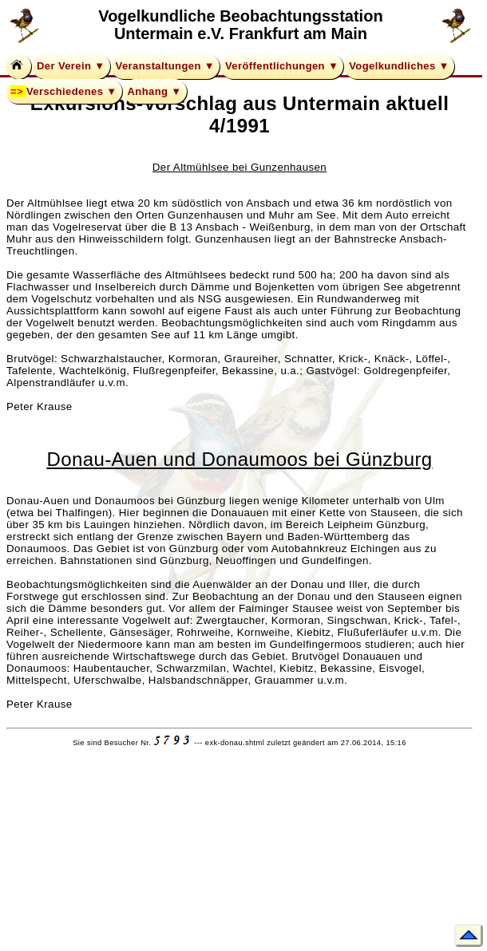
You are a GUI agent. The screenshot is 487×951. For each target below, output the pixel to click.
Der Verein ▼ (71, 66)
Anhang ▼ (155, 91)
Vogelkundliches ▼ (399, 66)
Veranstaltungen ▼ (165, 66)
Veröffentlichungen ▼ (282, 66)
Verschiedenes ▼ (71, 91)
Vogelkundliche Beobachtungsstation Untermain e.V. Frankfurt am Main (240, 24)
